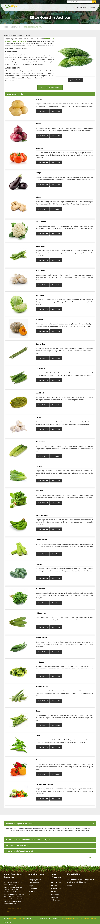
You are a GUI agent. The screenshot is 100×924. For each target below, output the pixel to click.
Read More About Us (14, 910)
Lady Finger (41, 368)
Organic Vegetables (44, 784)
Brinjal (39, 173)
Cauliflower (41, 222)
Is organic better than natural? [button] (18, 845)
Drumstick (40, 344)
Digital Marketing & (77, 918)
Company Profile (34, 880)
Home (74, 7)
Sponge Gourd (42, 686)
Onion (38, 124)
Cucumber (40, 442)
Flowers (54, 897)
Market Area (33, 891)
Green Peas (40, 246)
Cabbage (40, 295)
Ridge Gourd (41, 613)
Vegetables (15, 27)
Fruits (53, 891)
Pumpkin (39, 319)
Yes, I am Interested (50, 87)
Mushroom (40, 271)
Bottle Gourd (41, 540)
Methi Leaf (40, 589)
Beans (38, 711)
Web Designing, (66, 918)
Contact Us (91, 7)
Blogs (30, 886)
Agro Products (82, 7)
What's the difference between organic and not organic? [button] (28, 839)
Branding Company (89, 918)
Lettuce (39, 466)
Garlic (38, 417)
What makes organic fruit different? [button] (20, 824)
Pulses (54, 885)
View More (55, 900)
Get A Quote (75, 80)
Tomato (39, 148)
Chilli (38, 735)
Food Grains (56, 882)
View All (91, 858)
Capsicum (40, 760)
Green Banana (42, 515)
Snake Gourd (41, 637)
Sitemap (31, 894)
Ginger (39, 197)
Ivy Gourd (40, 662)
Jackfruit (40, 393)
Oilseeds (55, 894)
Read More (43, 111)
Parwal (39, 564)
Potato (39, 99)
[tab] (50, 823)
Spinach (39, 491)
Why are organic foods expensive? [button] (19, 851)
